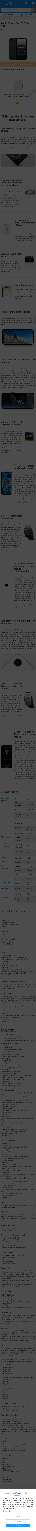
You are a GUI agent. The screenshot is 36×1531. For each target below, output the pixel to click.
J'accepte (18, 1525)
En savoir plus (7, 1511)
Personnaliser (18, 1521)
